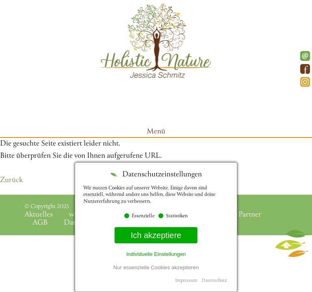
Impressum (186, 281)
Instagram (305, 82)
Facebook (305, 69)
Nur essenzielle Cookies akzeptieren (156, 267)
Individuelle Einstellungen (156, 254)
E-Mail (305, 56)
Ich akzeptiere (156, 235)
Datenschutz (214, 281)
